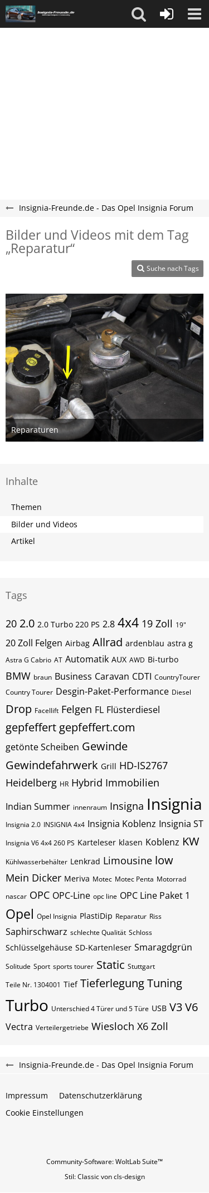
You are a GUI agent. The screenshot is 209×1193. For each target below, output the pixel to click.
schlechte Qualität (98, 932)
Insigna (127, 806)
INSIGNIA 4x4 (64, 824)
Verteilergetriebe (62, 1027)
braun (42, 677)
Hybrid (87, 782)
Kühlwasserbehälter (36, 862)
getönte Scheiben (42, 747)
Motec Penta (134, 879)
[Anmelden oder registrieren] (166, 14)
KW (190, 841)
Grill (108, 766)
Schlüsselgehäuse (39, 947)
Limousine (127, 860)
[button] (139, 14)
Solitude (18, 966)
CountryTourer (177, 677)
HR (64, 784)
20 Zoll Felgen (34, 643)
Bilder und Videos (44, 524)
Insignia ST (181, 824)
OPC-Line (71, 895)
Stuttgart (141, 966)
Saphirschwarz (36, 931)
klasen (131, 842)
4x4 (128, 622)
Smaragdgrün (163, 947)
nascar (16, 896)
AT (58, 660)
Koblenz (162, 842)
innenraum (90, 807)
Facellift (47, 710)
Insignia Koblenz (122, 824)
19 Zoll (157, 623)
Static (110, 964)
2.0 (27, 623)
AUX (119, 659)
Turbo (27, 1005)
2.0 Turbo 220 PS (68, 624)
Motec (102, 879)
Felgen (76, 709)
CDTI (142, 676)
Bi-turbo (163, 659)
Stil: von (105, 1176)
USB (159, 1008)
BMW (18, 675)
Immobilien (132, 782)
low (164, 860)
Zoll (159, 1026)
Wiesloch (112, 1026)
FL (99, 710)
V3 (175, 1006)
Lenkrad (85, 861)
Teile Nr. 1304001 (33, 984)
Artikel (23, 541)
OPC (40, 895)
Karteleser (96, 842)
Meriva (77, 878)
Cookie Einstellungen (45, 1112)
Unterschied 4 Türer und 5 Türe (100, 1008)
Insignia (174, 803)
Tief (70, 984)
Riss (155, 916)
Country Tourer (29, 692)
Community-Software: (104, 1161)
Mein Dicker (33, 877)
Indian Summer (38, 806)
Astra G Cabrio (28, 660)
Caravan (112, 676)
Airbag (77, 643)
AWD (137, 660)
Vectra (19, 1027)
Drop (19, 708)
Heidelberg (31, 782)
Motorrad (171, 879)
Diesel (181, 692)
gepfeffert (31, 727)
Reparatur (131, 916)
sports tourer (73, 966)
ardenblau (144, 643)
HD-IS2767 (143, 765)
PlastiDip (96, 915)
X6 (142, 1026)
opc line (105, 896)
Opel (20, 914)
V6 (191, 1006)
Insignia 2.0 (23, 824)
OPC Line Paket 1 (155, 895)
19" (181, 625)
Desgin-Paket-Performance (112, 691)
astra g (180, 643)
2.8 (109, 624)
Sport (41, 966)
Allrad (108, 642)
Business (73, 676)
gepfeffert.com (97, 727)
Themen (26, 507)
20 (11, 623)
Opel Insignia (57, 916)
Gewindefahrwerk (52, 765)
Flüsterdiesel (133, 710)
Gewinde (105, 746)
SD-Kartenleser (103, 947)
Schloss (140, 932)
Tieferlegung (112, 983)
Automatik (87, 659)
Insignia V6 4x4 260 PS (40, 843)
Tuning (164, 983)
